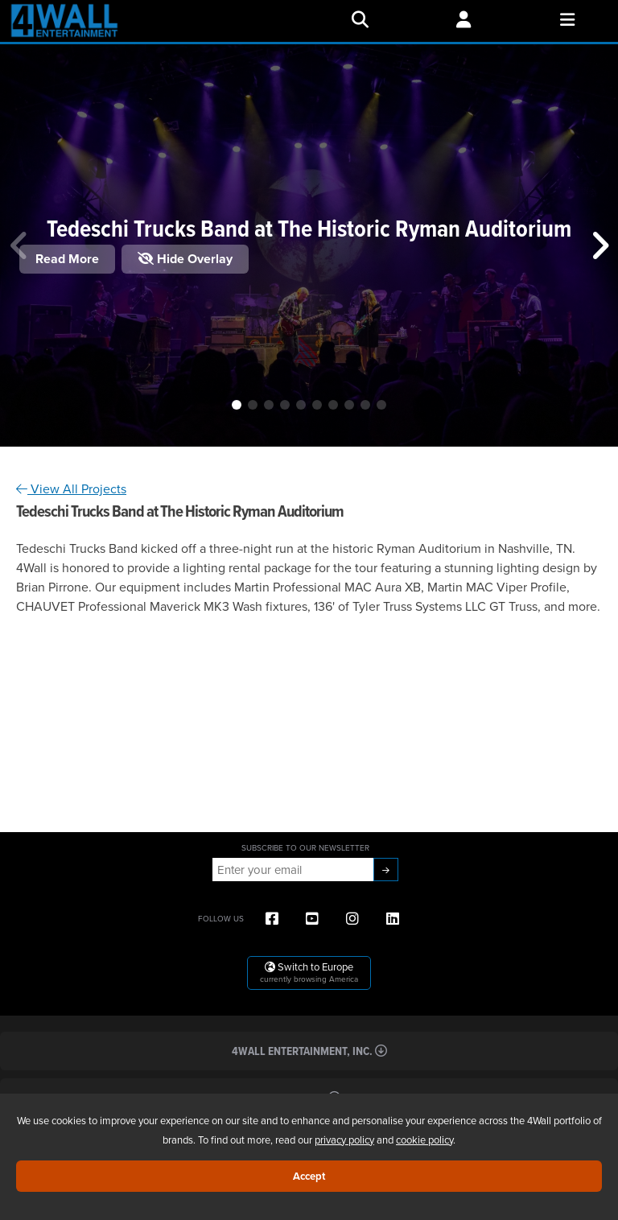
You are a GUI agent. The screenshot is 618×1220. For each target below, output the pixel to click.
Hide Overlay (185, 258)
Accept (309, 1176)
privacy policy (344, 1139)
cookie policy (424, 1139)
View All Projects (71, 488)
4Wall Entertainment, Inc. (309, 1050)
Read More (67, 258)
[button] (236, 405)
